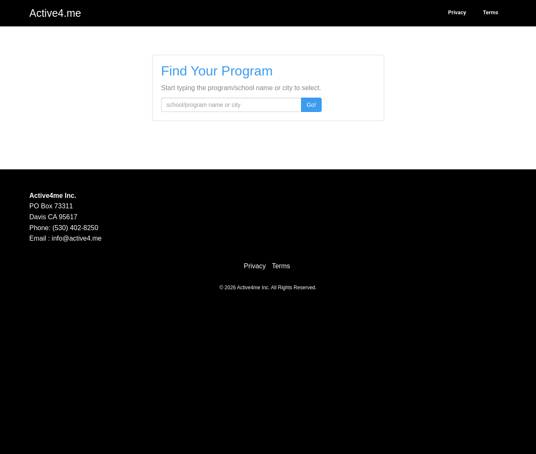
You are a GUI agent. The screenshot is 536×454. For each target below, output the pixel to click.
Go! (311, 104)
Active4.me (55, 13)
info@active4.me (76, 238)
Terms (490, 12)
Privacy (457, 12)
